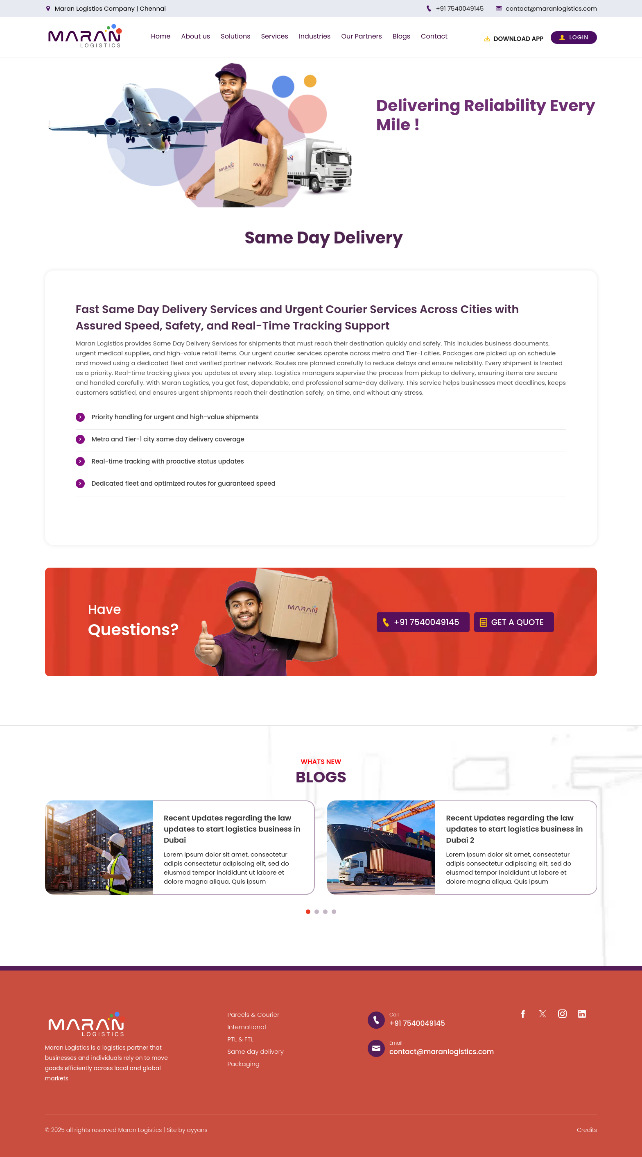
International (247, 1027)
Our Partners (361, 36)
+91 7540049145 (460, 8)
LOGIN (573, 37)
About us (195, 36)
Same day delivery (256, 1051)
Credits (587, 1130)
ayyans (197, 1130)
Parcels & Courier (254, 1014)
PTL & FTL (240, 1039)
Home (161, 36)
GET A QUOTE (511, 622)
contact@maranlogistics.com (551, 8)
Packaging (244, 1063)
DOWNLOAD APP (514, 38)
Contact (434, 36)
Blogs (401, 36)
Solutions (235, 36)
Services (274, 36)
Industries (315, 36)
